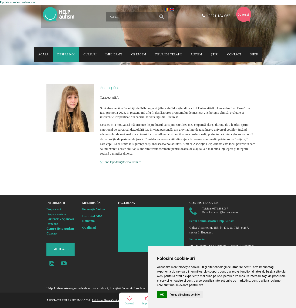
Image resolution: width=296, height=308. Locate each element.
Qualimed (89, 227)
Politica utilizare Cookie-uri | (108, 300)
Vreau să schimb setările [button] (185, 294)
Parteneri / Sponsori (60, 219)
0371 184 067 (216, 16)
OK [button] (162, 294)
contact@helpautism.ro (224, 210)
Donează (52, 224)
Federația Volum (93, 209)
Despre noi (53, 209)
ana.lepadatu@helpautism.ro (123, 162)
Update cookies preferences (17, 2)
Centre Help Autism (60, 228)
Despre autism (56, 214)
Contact (51, 233)
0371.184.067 (220, 206)
